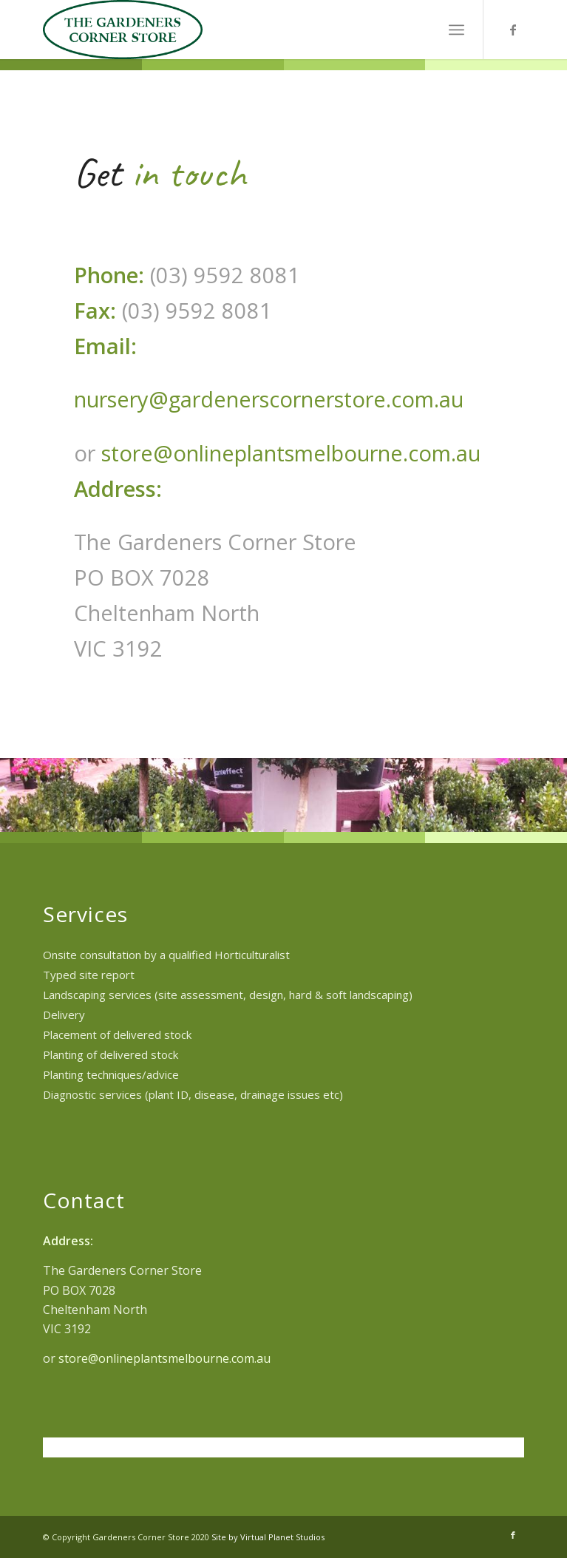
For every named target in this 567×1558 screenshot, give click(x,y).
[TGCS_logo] (236, 29)
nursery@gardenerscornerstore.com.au (269, 399)
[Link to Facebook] (513, 29)
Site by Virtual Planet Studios (268, 1536)
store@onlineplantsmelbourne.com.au (291, 452)
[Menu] (456, 29)
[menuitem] (456, 29)
